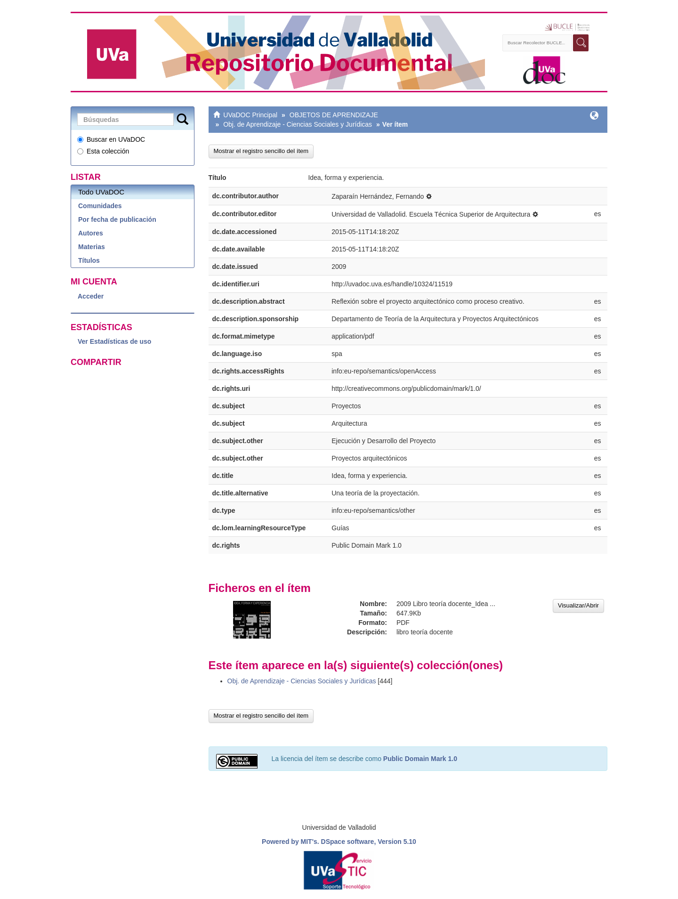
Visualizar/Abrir (578, 605)
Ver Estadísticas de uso (114, 341)
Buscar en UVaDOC (111, 139)
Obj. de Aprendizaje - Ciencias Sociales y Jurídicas (297, 124)
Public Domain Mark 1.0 (420, 758)
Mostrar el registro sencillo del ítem (261, 150)
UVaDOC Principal (250, 115)
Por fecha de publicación (117, 219)
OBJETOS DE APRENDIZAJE (334, 115)
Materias (91, 247)
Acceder (91, 296)
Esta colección (103, 151)
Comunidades (100, 206)
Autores (90, 233)
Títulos (89, 260)
